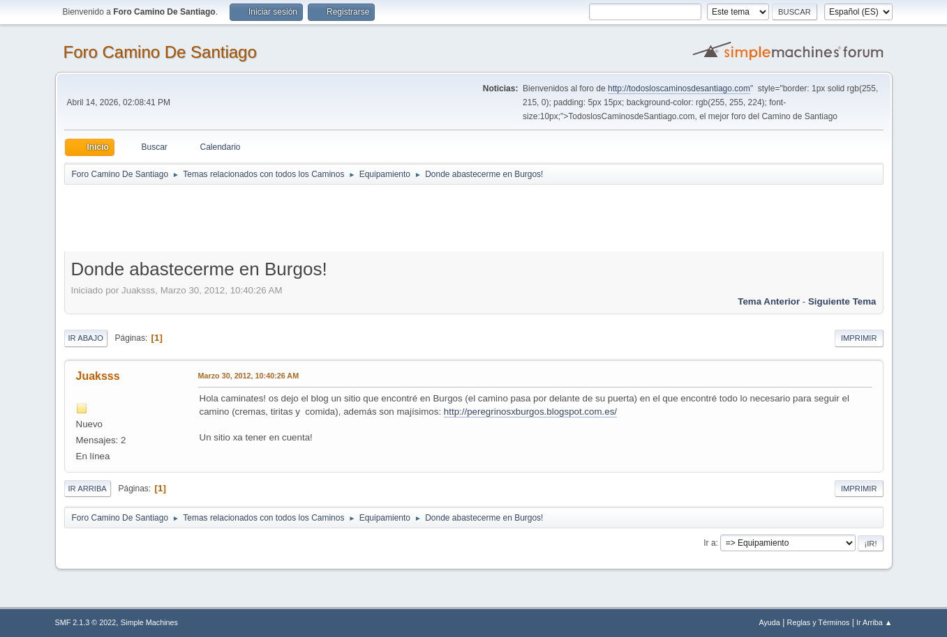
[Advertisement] (310, 217)
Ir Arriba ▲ (874, 622)
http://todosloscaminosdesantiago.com (679, 88)
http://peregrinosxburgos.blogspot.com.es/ (530, 411)
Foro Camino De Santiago (160, 52)
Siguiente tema (842, 301)
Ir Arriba (87, 488)
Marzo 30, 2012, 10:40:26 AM (248, 375)
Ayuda (769, 622)
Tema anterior (769, 301)
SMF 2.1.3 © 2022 (86, 622)
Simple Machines (149, 622)
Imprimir (859, 338)
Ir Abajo (85, 338)
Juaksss (98, 376)
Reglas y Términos (818, 622)
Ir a (709, 543)
